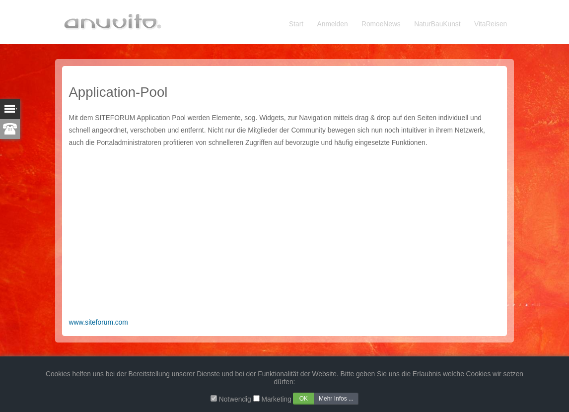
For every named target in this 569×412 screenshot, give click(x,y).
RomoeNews (381, 24)
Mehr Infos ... (336, 398)
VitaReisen (490, 24)
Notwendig (235, 399)
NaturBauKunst (437, 24)
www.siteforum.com (98, 322)
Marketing (276, 399)
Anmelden (332, 24)
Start (296, 24)
